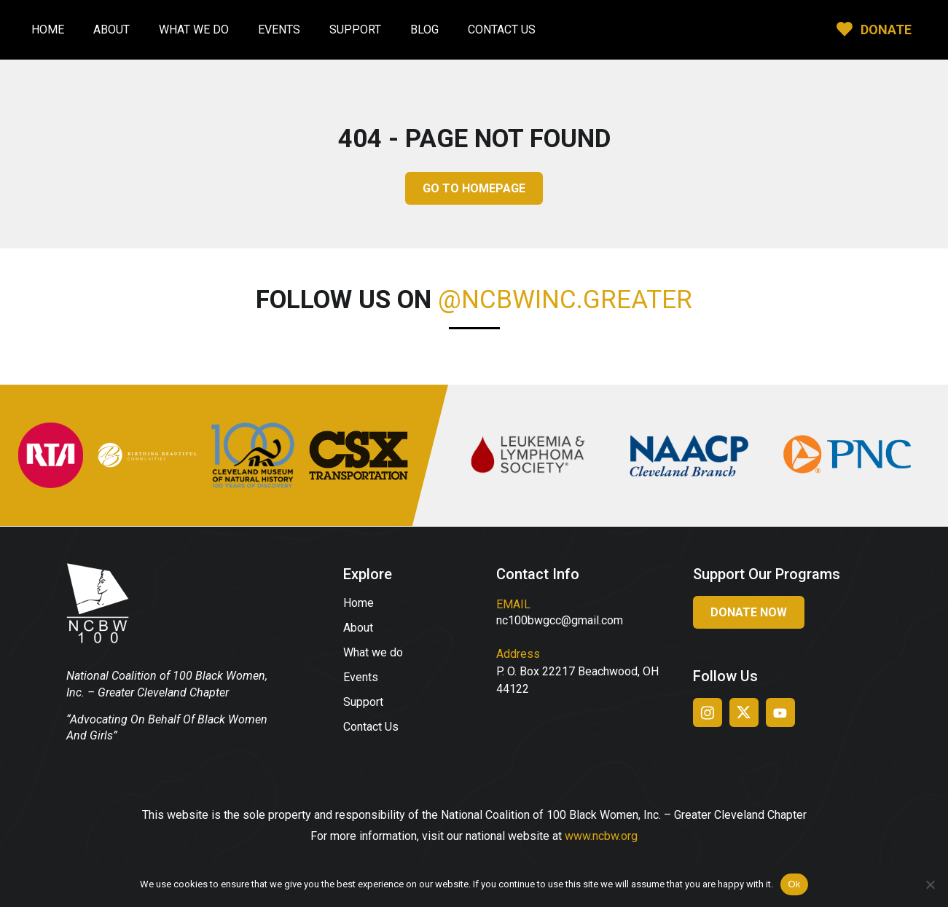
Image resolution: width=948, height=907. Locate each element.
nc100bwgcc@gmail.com (559, 620)
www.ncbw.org (601, 836)
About (111, 29)
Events (279, 29)
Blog (424, 29)
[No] (929, 884)
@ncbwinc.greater (565, 300)
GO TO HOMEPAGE (474, 188)
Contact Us (502, 29)
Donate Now (748, 612)
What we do (373, 652)
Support (355, 29)
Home (47, 29)
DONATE (886, 29)
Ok (794, 884)
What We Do (194, 29)
